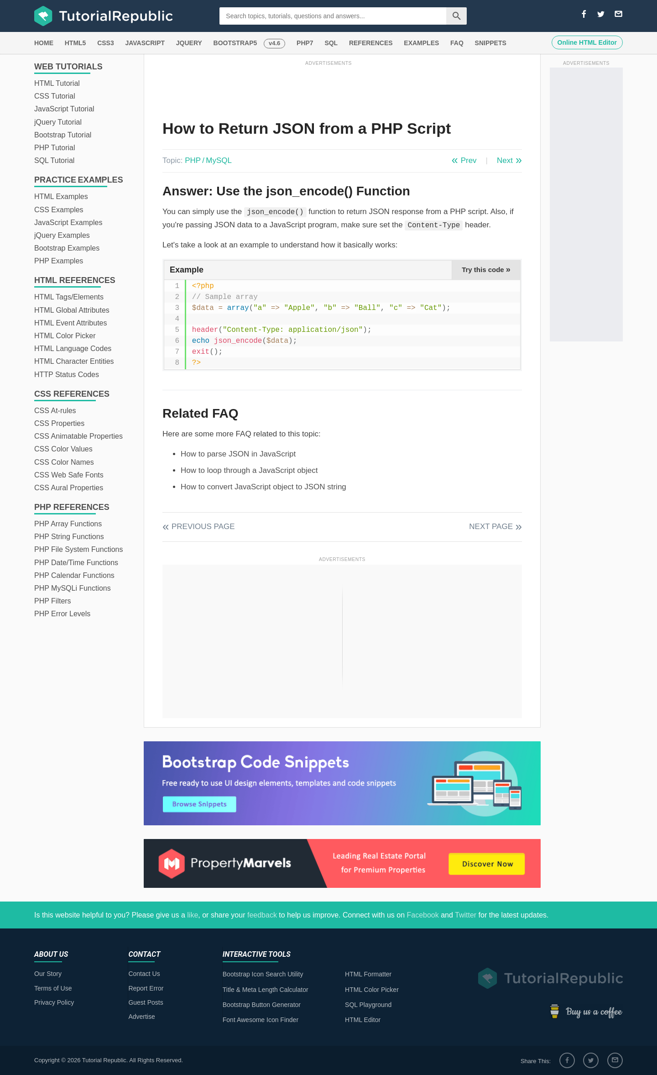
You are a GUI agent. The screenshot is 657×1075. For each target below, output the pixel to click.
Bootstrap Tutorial (62, 135)
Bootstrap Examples (66, 248)
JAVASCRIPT (145, 43)
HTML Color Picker (65, 336)
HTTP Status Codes (66, 374)
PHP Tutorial (54, 148)
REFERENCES (371, 43)
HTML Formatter (368, 974)
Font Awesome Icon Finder (260, 1019)
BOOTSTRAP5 (235, 43)
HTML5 (75, 43)
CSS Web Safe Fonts (69, 475)
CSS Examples (58, 210)
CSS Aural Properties (68, 488)
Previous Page (203, 526)
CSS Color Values (63, 449)
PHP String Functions (69, 536)
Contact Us (144, 973)
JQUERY (189, 43)
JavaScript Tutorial (64, 109)
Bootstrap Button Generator (262, 1004)
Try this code (486, 269)
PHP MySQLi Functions (72, 588)
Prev (469, 160)
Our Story (48, 973)
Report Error (145, 988)
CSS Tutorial (54, 96)
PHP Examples (58, 261)
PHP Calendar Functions (74, 575)
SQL (331, 43)
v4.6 (274, 43)
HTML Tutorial (57, 83)
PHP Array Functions (68, 524)
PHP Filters (52, 601)
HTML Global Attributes (72, 310)
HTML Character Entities (74, 361)
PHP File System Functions (78, 549)
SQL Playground (368, 1004)
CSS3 (105, 43)
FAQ (457, 43)
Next (505, 160)
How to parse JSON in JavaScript (238, 454)
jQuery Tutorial (58, 122)
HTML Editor (363, 1019)
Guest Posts (145, 1002)
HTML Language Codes (72, 348)
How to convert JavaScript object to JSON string (263, 486)
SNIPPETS (490, 43)
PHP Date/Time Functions (76, 562)
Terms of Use (53, 988)
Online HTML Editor (587, 42)
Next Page (491, 526)
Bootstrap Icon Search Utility (263, 974)
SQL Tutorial (54, 160)
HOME (43, 43)
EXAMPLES (421, 43)
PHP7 (305, 43)
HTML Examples (61, 196)
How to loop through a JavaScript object (249, 470)
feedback (262, 915)
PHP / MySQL (208, 160)
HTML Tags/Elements (69, 297)
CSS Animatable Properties (78, 436)
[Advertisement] (328, 88)
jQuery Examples (62, 235)
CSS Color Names (64, 462)
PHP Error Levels (62, 614)
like (192, 915)
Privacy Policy (54, 1002)
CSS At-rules (55, 410)
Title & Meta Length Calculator (265, 989)
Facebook (422, 915)
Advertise (141, 1016)
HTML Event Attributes (70, 323)
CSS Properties (59, 423)
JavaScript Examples (68, 222)
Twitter (465, 915)
